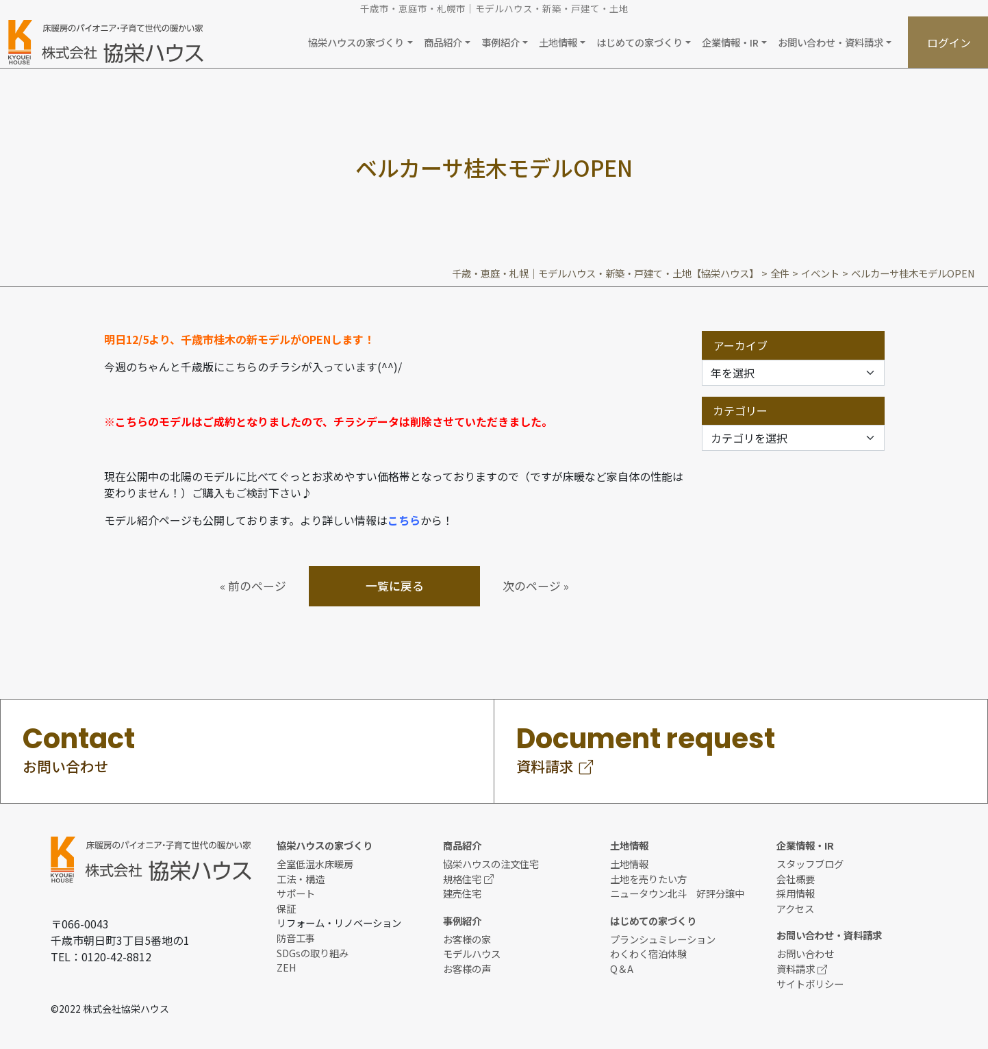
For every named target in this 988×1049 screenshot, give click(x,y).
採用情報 (795, 893)
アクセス (795, 908)
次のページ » (536, 586)
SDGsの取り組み (313, 953)
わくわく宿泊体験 (648, 953)
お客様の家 (467, 939)
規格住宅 (468, 879)
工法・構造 (301, 879)
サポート (296, 893)
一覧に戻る (395, 586)
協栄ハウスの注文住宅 (491, 863)
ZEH (286, 967)
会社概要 (795, 879)
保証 (286, 908)
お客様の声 (467, 968)
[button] (360, 42)
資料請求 (801, 968)
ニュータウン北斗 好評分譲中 (677, 893)
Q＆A (621, 968)
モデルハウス (472, 953)
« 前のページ (253, 586)
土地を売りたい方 (648, 879)
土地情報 (629, 863)
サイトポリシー (810, 983)
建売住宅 (462, 893)
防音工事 (296, 937)
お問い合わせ (805, 953)
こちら (404, 520)
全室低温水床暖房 (315, 863)
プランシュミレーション (662, 939)
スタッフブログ (810, 863)
